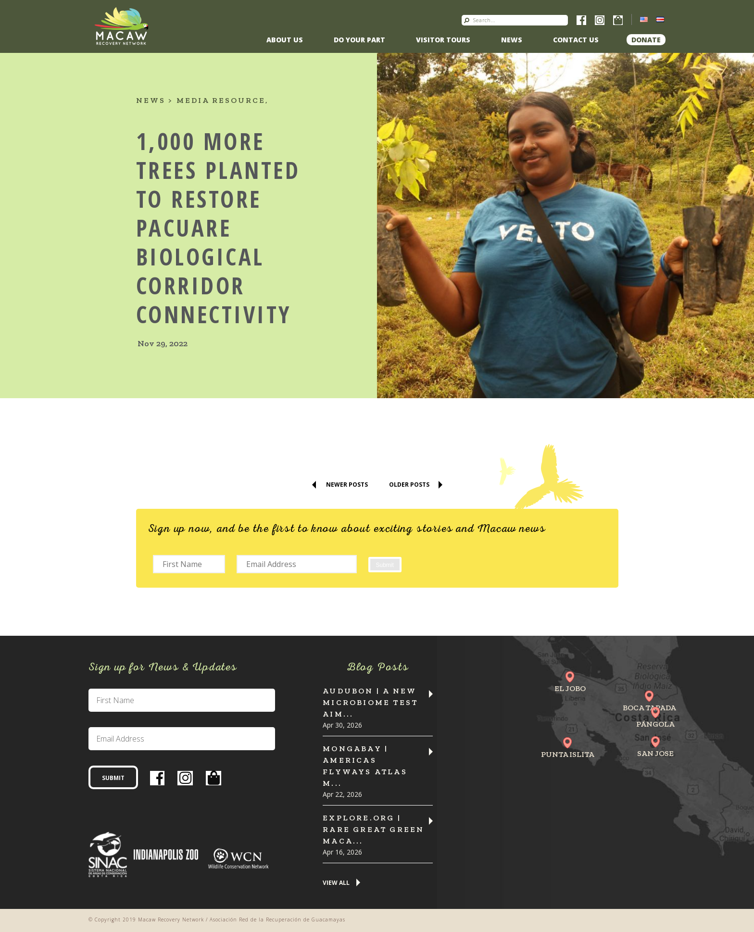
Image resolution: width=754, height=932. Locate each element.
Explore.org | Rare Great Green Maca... (373, 829)
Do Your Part (359, 39)
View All (336, 883)
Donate (646, 39)
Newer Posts (347, 484)
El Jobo (570, 688)
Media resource (220, 100)
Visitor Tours (443, 39)
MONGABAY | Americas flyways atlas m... (365, 766)
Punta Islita (567, 754)
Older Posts (409, 484)
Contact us (576, 39)
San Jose (655, 753)
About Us (284, 39)
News (511, 39)
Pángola (655, 724)
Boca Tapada (649, 707)
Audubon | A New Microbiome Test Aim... (370, 702)
